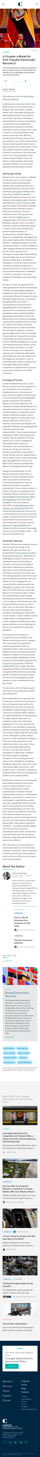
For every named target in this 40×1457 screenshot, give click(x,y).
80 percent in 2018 (26, 553)
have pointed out (28, 435)
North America (9, 1048)
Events (24, 1384)
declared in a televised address (15, 525)
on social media (27, 426)
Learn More (9, 1037)
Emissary (19, 1279)
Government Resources (29, 1409)
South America (22, 1048)
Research (7, 1381)
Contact (24, 1397)
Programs (25, 1381)
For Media (24, 1407)
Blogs (23, 1388)
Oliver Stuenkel (10, 89)
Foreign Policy (9, 1062)
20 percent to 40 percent (13, 663)
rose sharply (16, 191)
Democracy (23, 1057)
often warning (8, 460)
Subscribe (12, 1366)
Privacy (23, 1404)
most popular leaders (19, 200)
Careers (24, 1402)
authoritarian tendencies (23, 290)
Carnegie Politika (22, 1231)
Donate (7, 1400)
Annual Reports (26, 1399)
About (6, 1390)
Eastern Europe (9, 1053)
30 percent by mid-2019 (12, 555)
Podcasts (25, 1392)
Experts (7, 1395)
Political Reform (10, 1057)
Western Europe (23, 1053)
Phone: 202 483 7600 (9, 1436)
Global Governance (24, 1062)
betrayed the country (11, 587)
